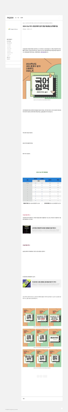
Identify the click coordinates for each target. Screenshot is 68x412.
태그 (18, 17)
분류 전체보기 (9, 39)
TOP (62, 408)
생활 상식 (8, 57)
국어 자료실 (9, 44)
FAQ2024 (10, 17)
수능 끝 (8, 55)
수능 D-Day (9, 54)
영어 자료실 (9, 47)
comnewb (16, 409)
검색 (59, 17)
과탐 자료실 (9, 51)
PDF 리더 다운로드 (26, 153)
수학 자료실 (9, 45)
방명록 (22, 17)
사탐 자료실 (9, 49)
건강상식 (8, 59)
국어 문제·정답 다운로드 (28, 132)
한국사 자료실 (9, 48)
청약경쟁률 (9, 41)
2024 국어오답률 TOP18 (28, 143)
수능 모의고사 (9, 43)
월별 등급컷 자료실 (10, 52)
